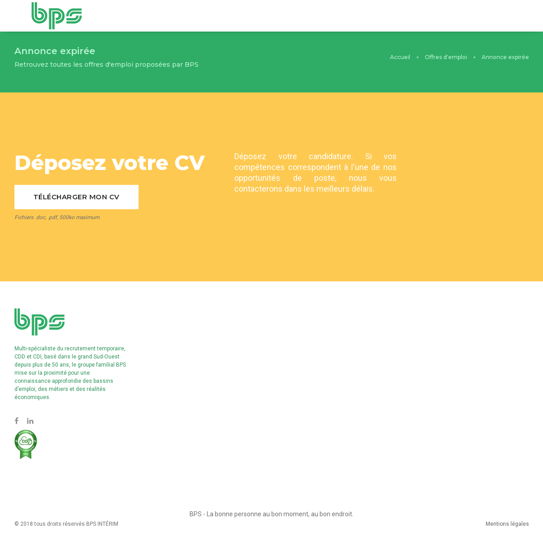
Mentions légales (507, 524)
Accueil (400, 57)
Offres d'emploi (446, 57)
